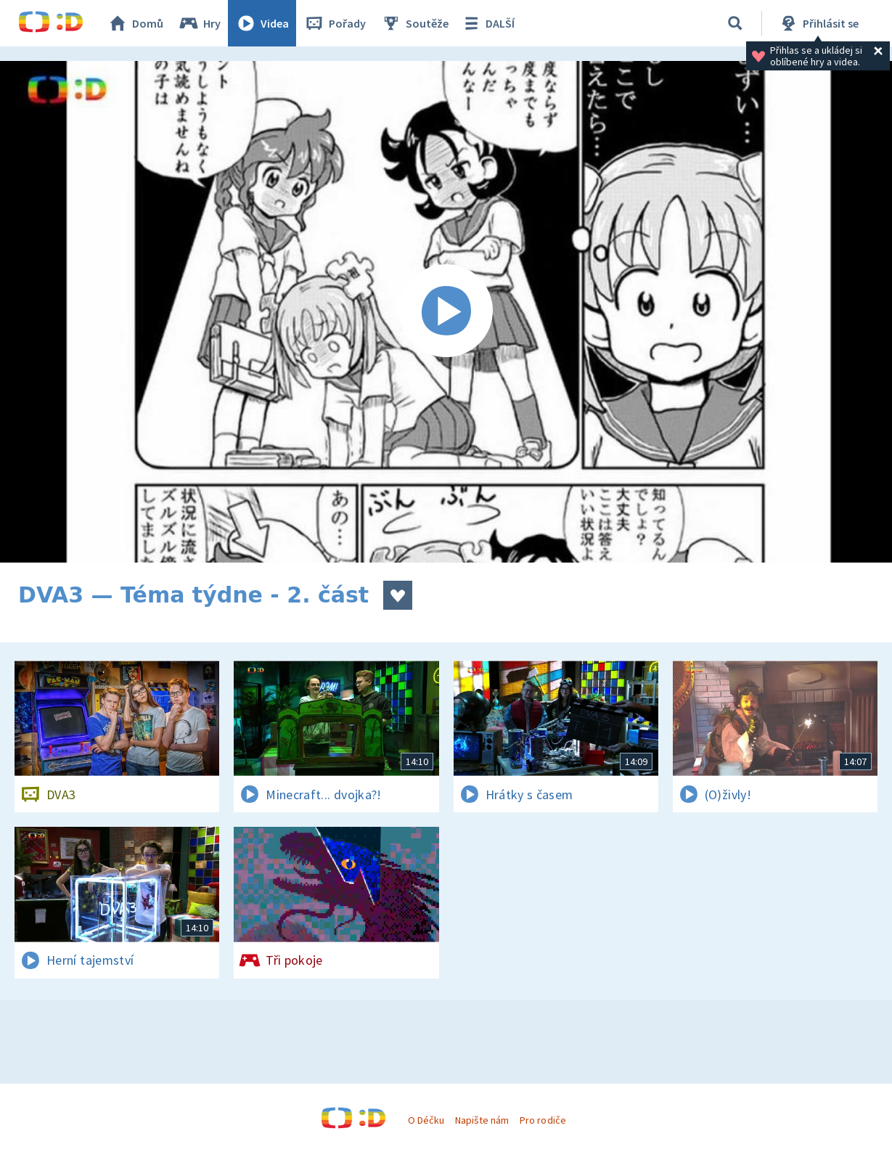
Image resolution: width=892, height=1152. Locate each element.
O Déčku (426, 1120)
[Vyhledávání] (735, 23)
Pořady (334, 23)
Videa (262, 23)
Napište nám (482, 1120)
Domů (135, 23)
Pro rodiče (542, 1120)
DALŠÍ (487, 23)
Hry (199, 23)
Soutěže (414, 23)
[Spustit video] (446, 312)
